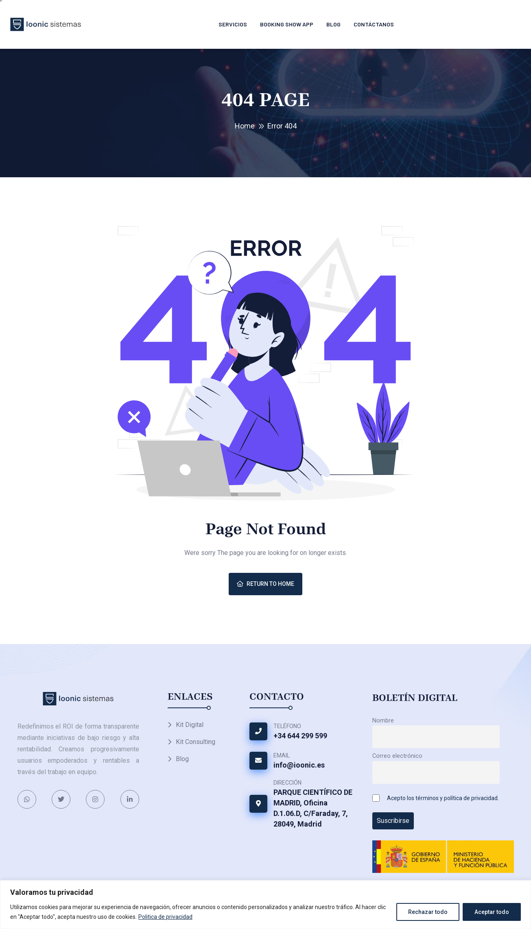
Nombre (383, 720)
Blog (333, 24)
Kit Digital (189, 725)
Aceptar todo (491, 912)
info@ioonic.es (299, 765)
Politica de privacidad (165, 917)
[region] (265, 904)
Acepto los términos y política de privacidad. (443, 798)
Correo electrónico (397, 756)
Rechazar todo (428, 912)
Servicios (233, 24)
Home (245, 126)
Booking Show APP (286, 24)
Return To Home (265, 584)
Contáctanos (374, 24)
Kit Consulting (195, 742)
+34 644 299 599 (300, 735)
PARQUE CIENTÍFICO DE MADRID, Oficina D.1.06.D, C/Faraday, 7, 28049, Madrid (312, 808)
